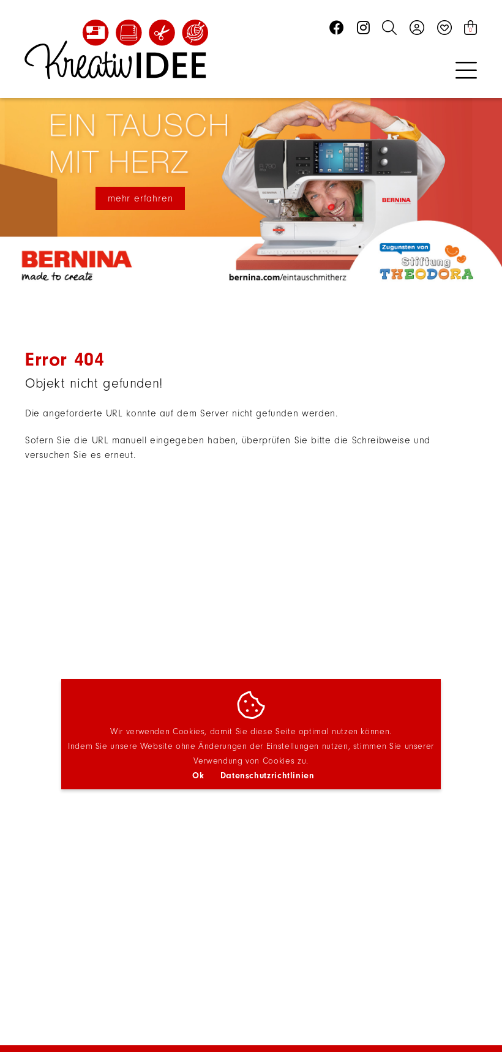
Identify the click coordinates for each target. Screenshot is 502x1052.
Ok (198, 775)
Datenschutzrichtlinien (267, 775)
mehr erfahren (140, 198)
